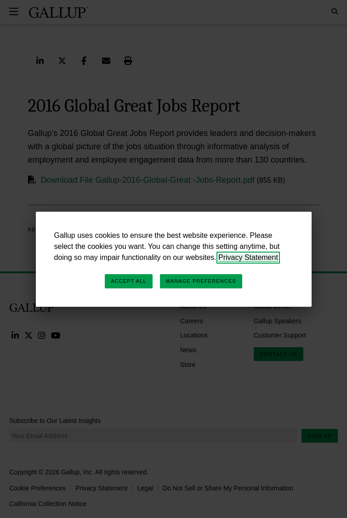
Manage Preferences (201, 281)
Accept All (128, 281)
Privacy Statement (248, 257)
